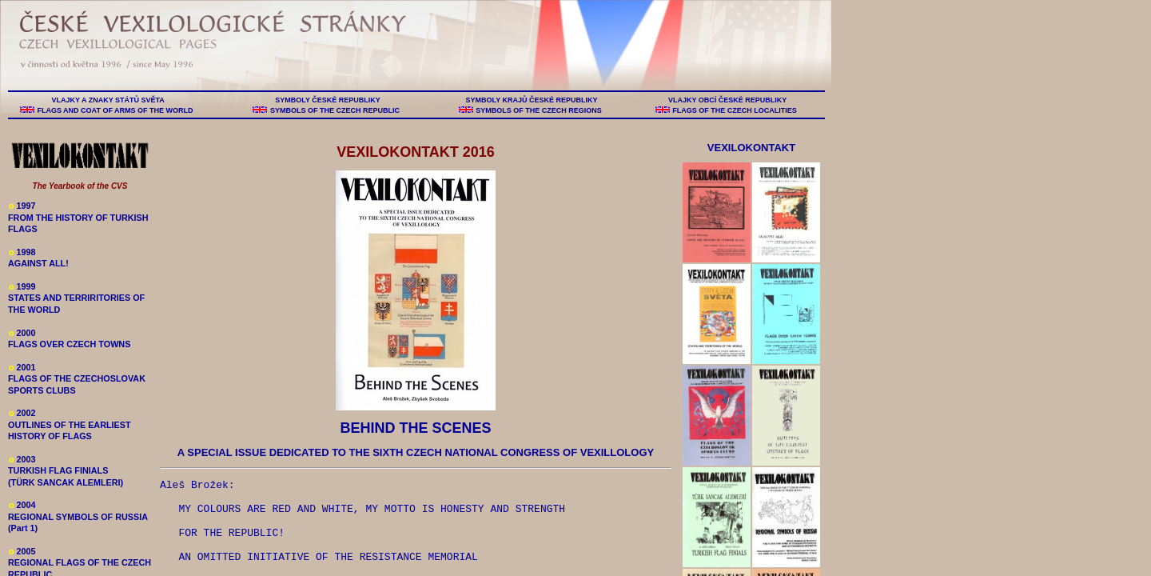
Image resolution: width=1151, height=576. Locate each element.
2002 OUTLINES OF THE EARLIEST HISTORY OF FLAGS (69, 424)
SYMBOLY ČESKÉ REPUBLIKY (327, 100)
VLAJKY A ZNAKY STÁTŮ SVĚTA (108, 100)
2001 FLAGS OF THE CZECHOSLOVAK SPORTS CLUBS (76, 378)
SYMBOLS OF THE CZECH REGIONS (539, 110)
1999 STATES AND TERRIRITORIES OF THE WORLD (76, 298)
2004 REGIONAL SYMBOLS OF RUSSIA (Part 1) (78, 516)
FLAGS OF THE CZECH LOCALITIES (735, 110)
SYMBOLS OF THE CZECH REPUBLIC (334, 110)
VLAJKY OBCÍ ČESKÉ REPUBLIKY (727, 100)
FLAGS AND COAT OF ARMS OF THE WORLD (115, 110)
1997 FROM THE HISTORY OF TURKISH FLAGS (78, 217)
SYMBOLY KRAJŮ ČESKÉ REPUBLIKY (531, 100)
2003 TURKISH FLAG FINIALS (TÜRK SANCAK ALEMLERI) (65, 470)
